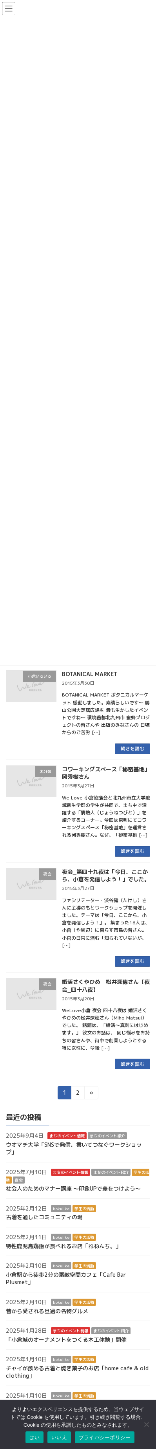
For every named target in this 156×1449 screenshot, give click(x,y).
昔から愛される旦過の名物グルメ (47, 1311)
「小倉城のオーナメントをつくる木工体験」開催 (66, 1339)
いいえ (59, 1437)
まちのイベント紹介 (107, 1136)
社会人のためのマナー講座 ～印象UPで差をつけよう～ (73, 1188)
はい (34, 1437)
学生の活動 (84, 1208)
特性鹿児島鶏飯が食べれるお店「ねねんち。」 (63, 1246)
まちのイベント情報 (67, 1136)
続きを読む (132, 748)
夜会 (19, 1180)
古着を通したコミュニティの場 (44, 1217)
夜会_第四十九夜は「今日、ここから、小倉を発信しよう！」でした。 (106, 875)
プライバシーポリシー (105, 1437)
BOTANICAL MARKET (90, 674)
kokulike (61, 1208)
